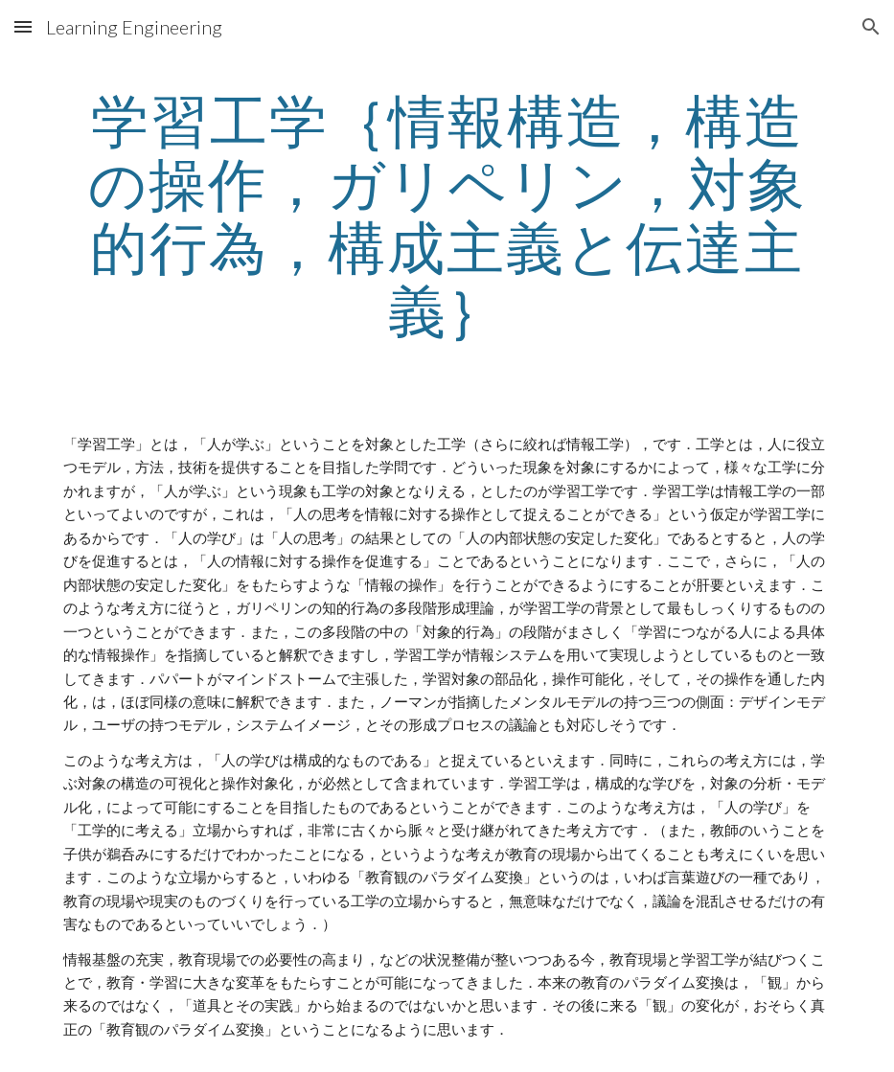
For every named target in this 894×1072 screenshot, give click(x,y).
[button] (23, 26)
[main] (446, 214)
